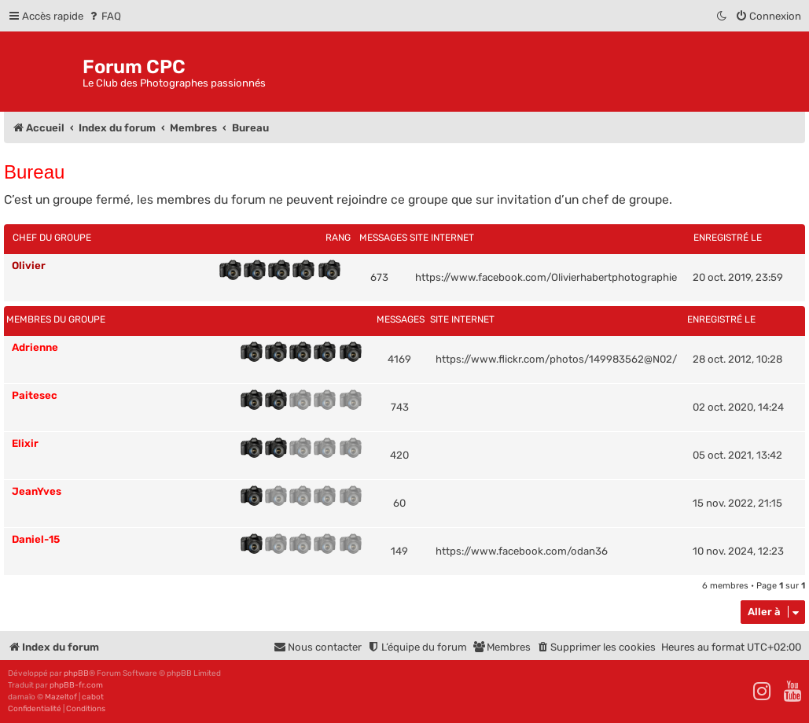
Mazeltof (61, 697)
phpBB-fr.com (76, 685)
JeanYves (36, 491)
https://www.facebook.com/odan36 (522, 551)
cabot (93, 697)
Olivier (29, 265)
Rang (338, 237)
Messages (383, 237)
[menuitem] (104, 16)
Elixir (25, 443)
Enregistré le (727, 237)
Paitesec (34, 395)
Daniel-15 (36, 539)
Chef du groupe (52, 237)
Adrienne (35, 347)
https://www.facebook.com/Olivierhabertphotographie (546, 277)
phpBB (76, 673)
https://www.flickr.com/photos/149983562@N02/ (556, 359)
